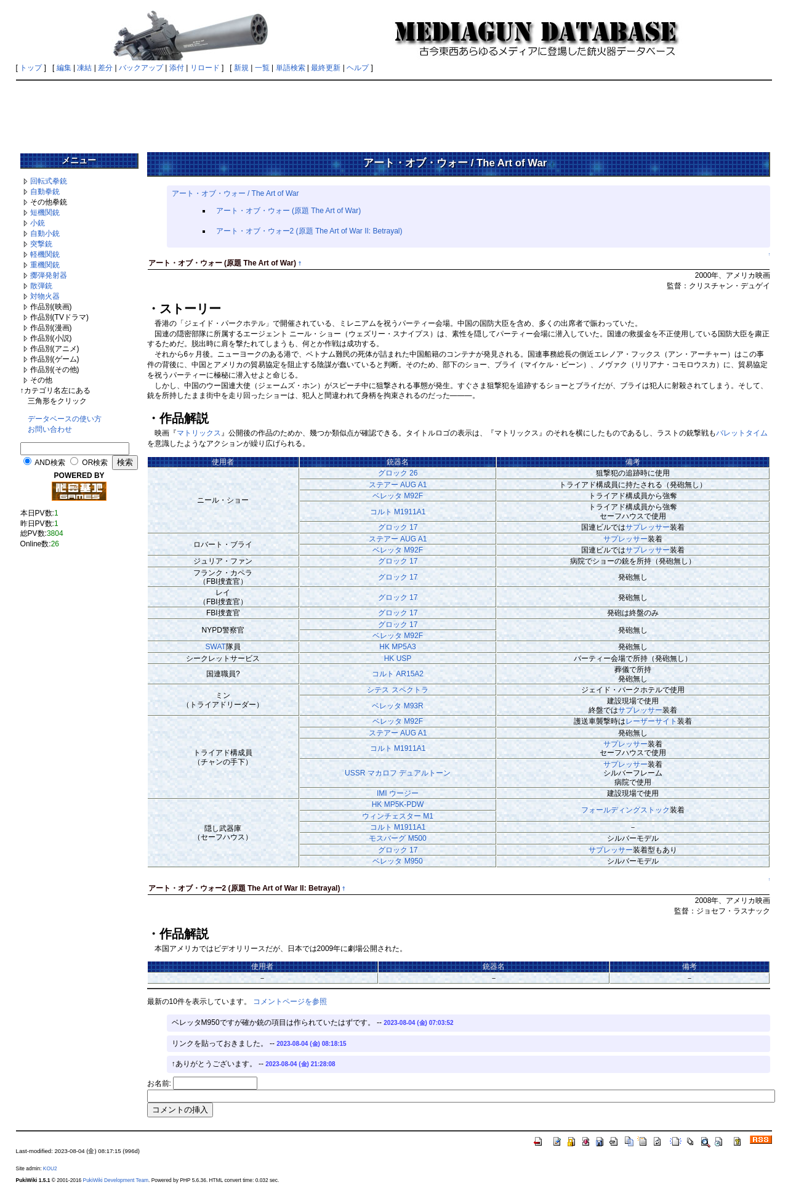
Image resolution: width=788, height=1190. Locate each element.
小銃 (37, 223)
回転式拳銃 (48, 181)
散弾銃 (41, 285)
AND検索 (49, 462)
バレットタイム (742, 433)
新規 (241, 67)
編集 (64, 67)
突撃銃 (41, 244)
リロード (205, 67)
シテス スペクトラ (397, 690)
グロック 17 (398, 527)
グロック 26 (398, 473)
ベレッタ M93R (397, 706)
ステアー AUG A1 (398, 484)
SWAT (216, 646)
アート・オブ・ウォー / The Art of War (235, 193)
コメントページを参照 (290, 1001)
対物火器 (45, 296)
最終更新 (325, 67)
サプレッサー (647, 527)
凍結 (84, 67)
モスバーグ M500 (397, 838)
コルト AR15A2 (398, 674)
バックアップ (141, 67)
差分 (105, 67)
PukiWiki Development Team (115, 1180)
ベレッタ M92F (397, 496)
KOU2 (50, 1168)
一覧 (262, 67)
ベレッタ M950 (397, 861)
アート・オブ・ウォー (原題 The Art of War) (288, 210)
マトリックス (199, 433)
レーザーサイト (651, 721)
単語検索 (290, 67)
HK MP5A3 (397, 646)
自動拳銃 (45, 191)
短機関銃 (45, 212)
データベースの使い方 (65, 419)
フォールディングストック (625, 810)
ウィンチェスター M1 (397, 816)
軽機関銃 (45, 254)
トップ (31, 67)
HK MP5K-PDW (398, 804)
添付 (176, 67)
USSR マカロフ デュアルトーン (398, 773)
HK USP (398, 658)
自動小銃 (45, 233)
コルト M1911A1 (398, 512)
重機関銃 (45, 265)
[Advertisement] (394, 112)
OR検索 (95, 462)
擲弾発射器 (48, 275)
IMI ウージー (398, 793)
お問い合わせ (50, 429)
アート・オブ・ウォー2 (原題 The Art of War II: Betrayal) (309, 231)
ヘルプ (358, 67)
